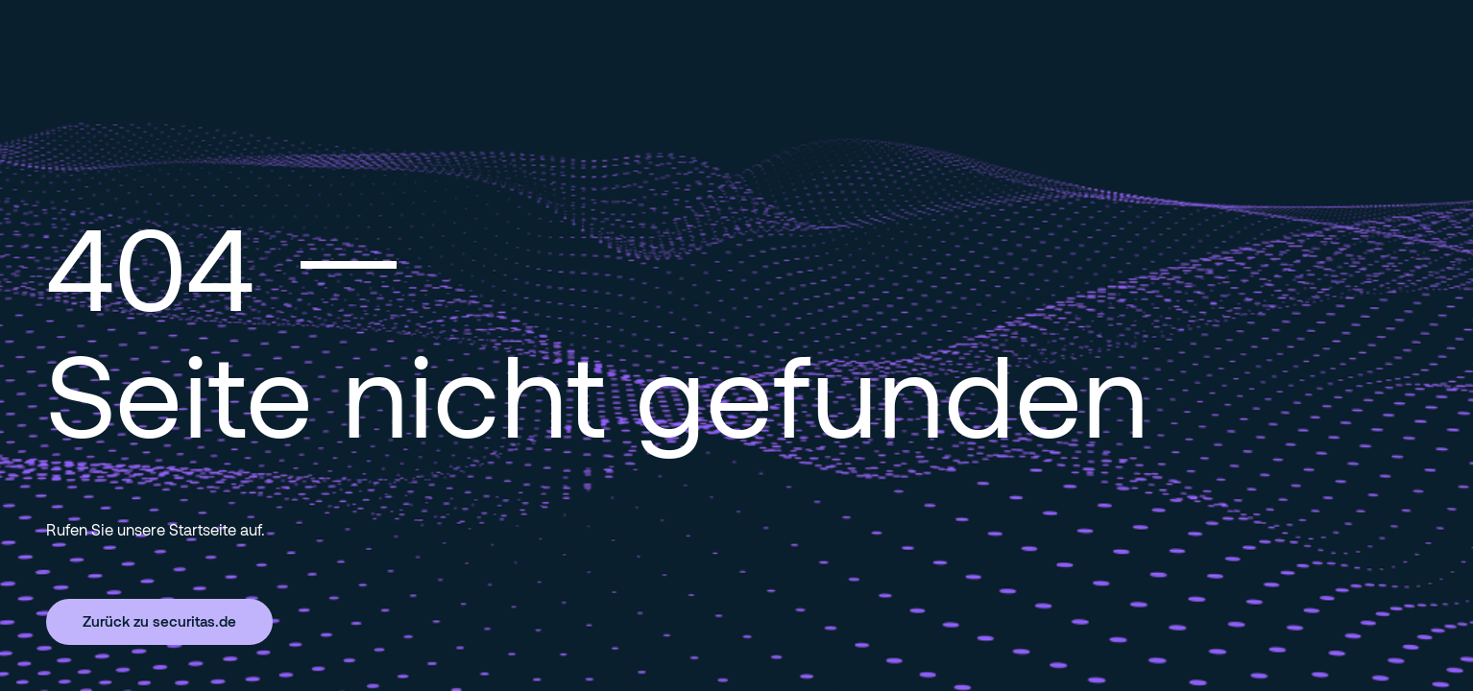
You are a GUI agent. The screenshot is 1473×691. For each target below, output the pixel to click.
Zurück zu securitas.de (159, 621)
